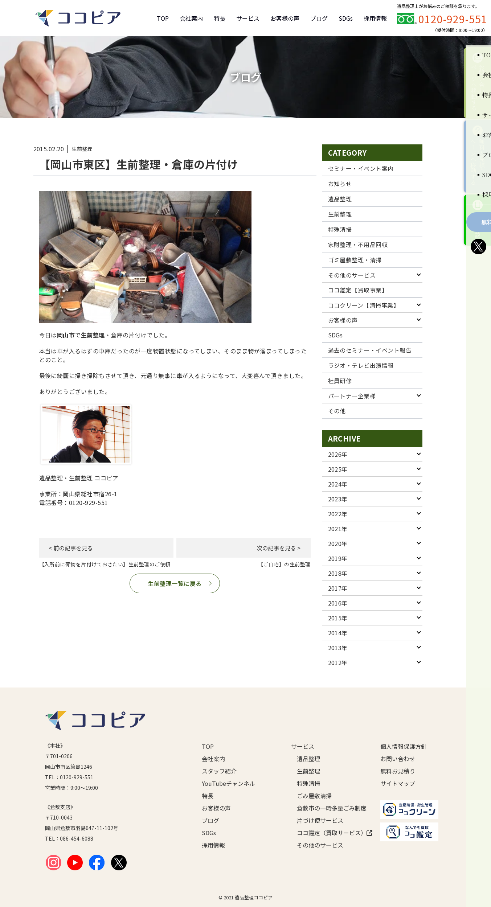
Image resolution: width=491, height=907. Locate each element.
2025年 (338, 469)
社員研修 (340, 380)
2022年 (338, 513)
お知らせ (340, 183)
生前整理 (340, 214)
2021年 (338, 528)
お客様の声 (284, 18)
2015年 (338, 617)
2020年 (338, 543)
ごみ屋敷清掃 (314, 795)
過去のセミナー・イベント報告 (370, 350)
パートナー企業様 (352, 395)
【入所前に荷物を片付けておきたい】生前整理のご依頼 (105, 564)
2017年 (338, 588)
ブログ (319, 18)
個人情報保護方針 (403, 746)
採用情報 (375, 18)
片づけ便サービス (320, 820)
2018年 (338, 573)
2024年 (338, 484)
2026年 (338, 454)
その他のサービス (352, 275)
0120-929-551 (452, 18)
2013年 (338, 647)
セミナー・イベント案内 (361, 168)
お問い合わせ (397, 758)
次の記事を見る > (275, 547)
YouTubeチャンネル (228, 783)
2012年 (338, 662)
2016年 (338, 603)
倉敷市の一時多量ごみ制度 (327, 808)
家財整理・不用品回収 (358, 244)
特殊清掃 (340, 229)
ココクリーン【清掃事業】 (364, 305)
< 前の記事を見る (74, 547)
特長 (219, 18)
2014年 (338, 632)
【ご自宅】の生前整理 (284, 564)
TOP (163, 18)
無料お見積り (397, 771)
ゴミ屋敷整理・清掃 (355, 259)
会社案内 (191, 18)
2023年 (338, 498)
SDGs (346, 18)
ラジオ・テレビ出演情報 (361, 365)
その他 (337, 410)
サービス (247, 18)
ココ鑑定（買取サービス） (327, 832)
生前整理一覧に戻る (174, 583)
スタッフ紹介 (219, 771)
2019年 (338, 558)
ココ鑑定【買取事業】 (358, 290)
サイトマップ (397, 783)
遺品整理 (340, 198)
